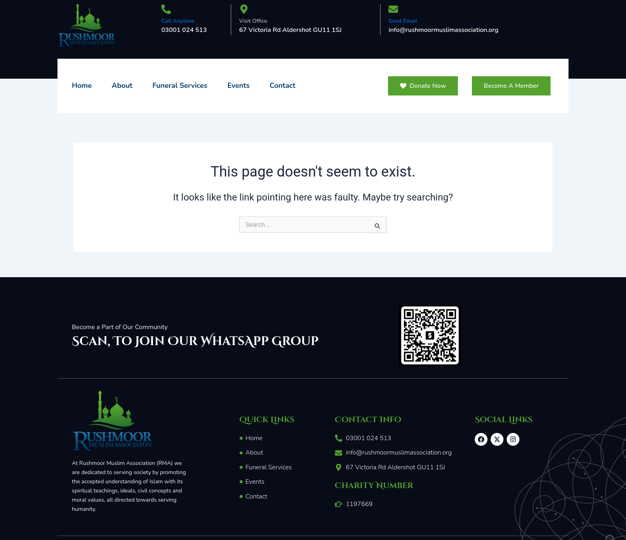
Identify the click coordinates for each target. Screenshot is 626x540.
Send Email (402, 21)
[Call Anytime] (166, 10)
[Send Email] (393, 10)
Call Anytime (177, 21)
